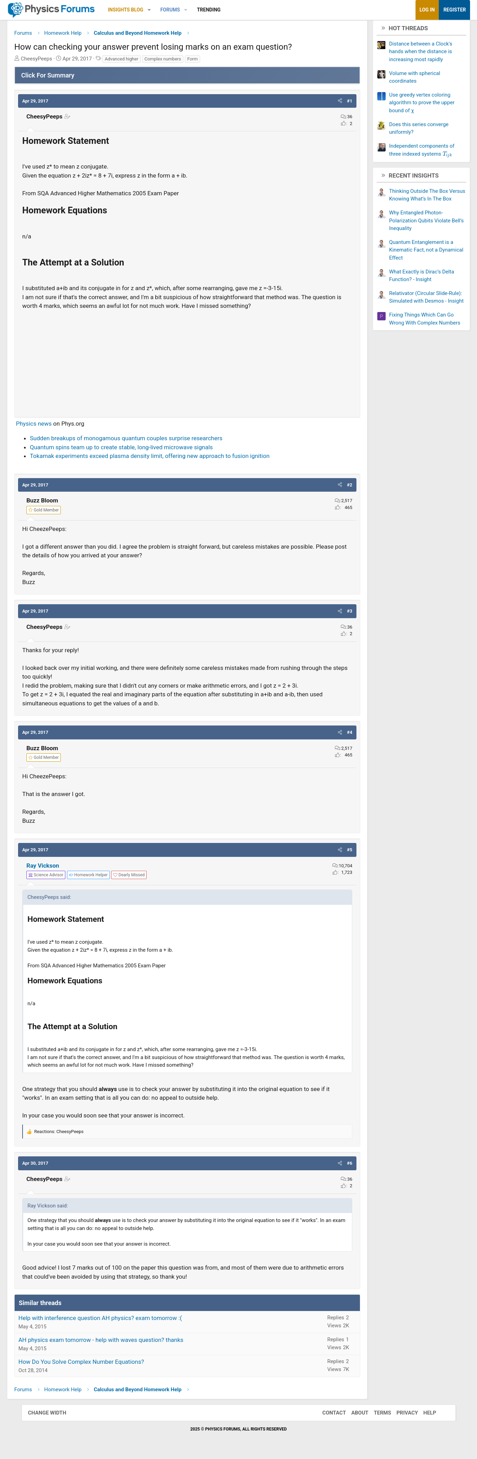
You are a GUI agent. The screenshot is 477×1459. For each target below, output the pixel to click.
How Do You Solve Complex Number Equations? (102, 1364)
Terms (375, 1415)
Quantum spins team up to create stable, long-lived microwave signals (143, 449)
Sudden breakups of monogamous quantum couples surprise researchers (147, 440)
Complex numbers (184, 61)
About (352, 1415)
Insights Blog (147, 10)
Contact (327, 1415)
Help (423, 1415)
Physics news (55, 426)
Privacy (400, 1415)
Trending (230, 10)
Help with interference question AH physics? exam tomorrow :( (121, 1320)
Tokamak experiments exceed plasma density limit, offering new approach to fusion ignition (171, 458)
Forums (191, 10)
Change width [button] (54, 1415)
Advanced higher (143, 61)
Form (213, 61)
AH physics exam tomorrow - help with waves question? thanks (122, 1342)
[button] (170, 10)
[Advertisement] (187, 363)
